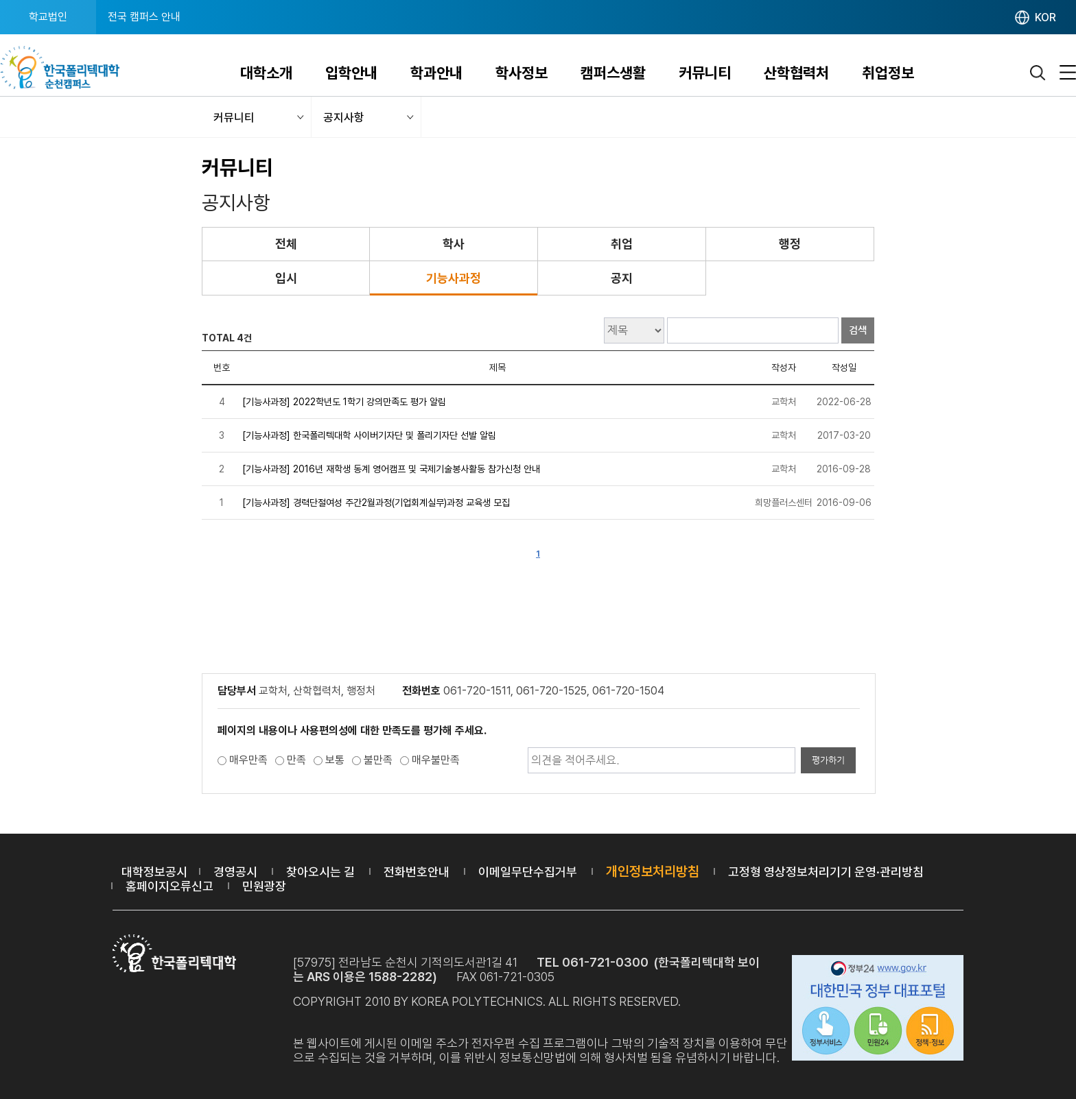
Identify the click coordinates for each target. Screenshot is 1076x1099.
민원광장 (264, 886)
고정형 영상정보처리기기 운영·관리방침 (826, 872)
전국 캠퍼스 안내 (144, 16)
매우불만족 (436, 759)
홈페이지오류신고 (169, 886)
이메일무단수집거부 (527, 872)
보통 (334, 759)
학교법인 (48, 16)
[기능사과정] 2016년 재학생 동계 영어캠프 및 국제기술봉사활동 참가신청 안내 (391, 468)
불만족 (378, 759)
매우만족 (248, 759)
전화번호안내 (416, 872)
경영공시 (235, 872)
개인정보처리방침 (652, 871)
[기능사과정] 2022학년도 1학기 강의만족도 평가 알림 (344, 401)
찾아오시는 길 (320, 872)
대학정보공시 (154, 872)
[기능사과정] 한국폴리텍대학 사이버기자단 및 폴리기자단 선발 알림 (369, 435)
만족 (296, 759)
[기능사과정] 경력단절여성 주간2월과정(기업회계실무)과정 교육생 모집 (376, 502)
